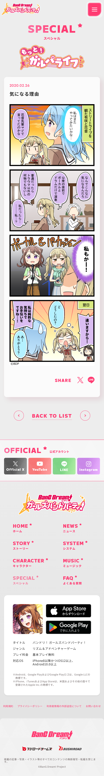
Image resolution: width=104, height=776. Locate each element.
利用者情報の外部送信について (64, 706)
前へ (19, 416)
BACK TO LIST (52, 415)
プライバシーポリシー (30, 706)
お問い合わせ (93, 706)
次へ (85, 416)
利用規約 (8, 706)
